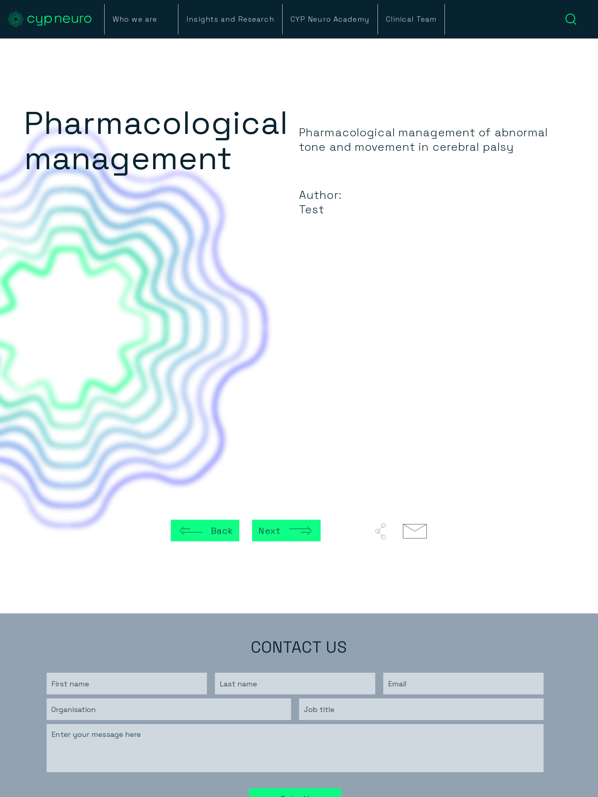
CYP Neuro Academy (330, 19)
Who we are (135, 19)
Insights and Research (230, 19)
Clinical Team (411, 19)
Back (222, 531)
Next (269, 531)
